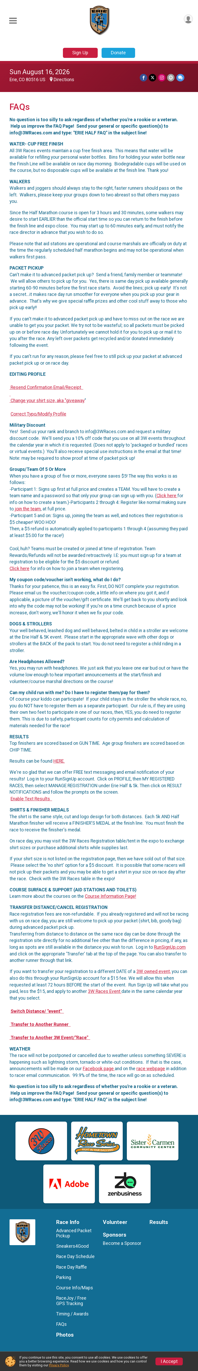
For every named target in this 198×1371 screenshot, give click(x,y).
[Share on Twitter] (153, 77)
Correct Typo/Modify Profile (38, 414)
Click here (166, 495)
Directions (64, 79)
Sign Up (80, 52)
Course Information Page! (110, 896)
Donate (118, 52)
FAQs (61, 1324)
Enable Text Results (31, 798)
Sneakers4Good (72, 1246)
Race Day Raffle (71, 1267)
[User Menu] (188, 19)
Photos (65, 1335)
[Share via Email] (171, 77)
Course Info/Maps (74, 1287)
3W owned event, (153, 971)
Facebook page (99, 1068)
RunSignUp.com (170, 947)
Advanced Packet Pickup (74, 1233)
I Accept (169, 1361)
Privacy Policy (59, 1365)
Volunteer (115, 1222)
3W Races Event (104, 991)
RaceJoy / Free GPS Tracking (71, 1301)
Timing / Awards (72, 1313)
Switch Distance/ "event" (37, 1011)
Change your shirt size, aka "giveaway (47, 400)
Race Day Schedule (75, 1256)
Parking (63, 1277)
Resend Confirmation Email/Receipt (46, 387)
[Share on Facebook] (144, 77)
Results (159, 1222)
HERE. (59, 761)
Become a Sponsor (122, 1243)
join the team (27, 508)
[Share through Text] (180, 77)
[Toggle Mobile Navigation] (13, 21)
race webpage (150, 1068)
